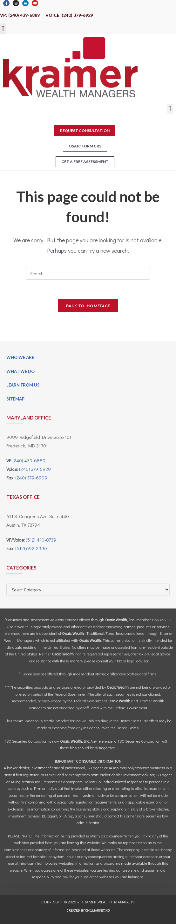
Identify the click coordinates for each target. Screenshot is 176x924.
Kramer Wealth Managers (108, 901)
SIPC (167, 619)
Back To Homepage (88, 305)
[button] (3, 28)
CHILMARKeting (97, 910)
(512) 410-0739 (41, 540)
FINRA (157, 619)
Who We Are (20, 357)
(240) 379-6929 (35, 469)
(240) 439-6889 (28, 460)
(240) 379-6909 (31, 477)
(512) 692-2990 (31, 548)
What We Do (20, 371)
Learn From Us (23, 384)
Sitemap (15, 398)
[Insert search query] (88, 273)
